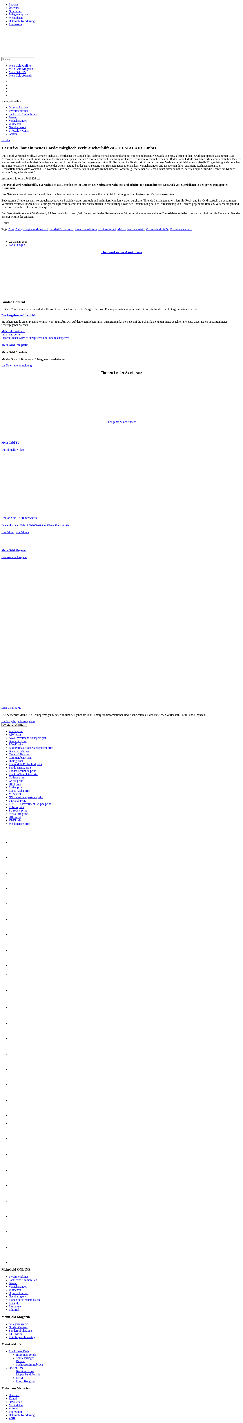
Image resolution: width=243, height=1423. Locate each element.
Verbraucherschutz (181, 229)
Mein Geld (21, 68)
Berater (13, 117)
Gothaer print (17, 777)
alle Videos (22, 532)
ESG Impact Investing (22, 1337)
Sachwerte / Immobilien (23, 114)
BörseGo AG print (19, 751)
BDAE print (16, 744)
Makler (121, 229)
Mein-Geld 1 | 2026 (11, 707)
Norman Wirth (135, 229)
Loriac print (16, 787)
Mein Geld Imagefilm (14, 344)
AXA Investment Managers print (28, 737)
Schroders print (18, 810)
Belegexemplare (18, 14)
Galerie (13, 133)
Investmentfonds (18, 110)
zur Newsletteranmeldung (16, 365)
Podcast (13, 4)
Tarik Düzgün (17, 244)
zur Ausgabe (8, 721)
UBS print (15, 817)
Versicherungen (18, 120)
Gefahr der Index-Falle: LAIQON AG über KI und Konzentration (35, 525)
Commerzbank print (20, 757)
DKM (19, 1377)
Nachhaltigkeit (17, 127)
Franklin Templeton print (23, 774)
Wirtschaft (15, 124)
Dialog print (16, 761)
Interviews (15, 1306)
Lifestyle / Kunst (19, 130)
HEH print (15, 784)
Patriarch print (17, 800)
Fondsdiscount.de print (22, 770)
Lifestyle (14, 1303)
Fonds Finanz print (20, 767)
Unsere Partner (14, 724)
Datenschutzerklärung (22, 21)
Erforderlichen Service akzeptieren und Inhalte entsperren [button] (35, 337)
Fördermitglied (107, 229)
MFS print (15, 794)
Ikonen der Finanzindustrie (24, 1299)
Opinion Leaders (18, 107)
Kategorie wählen (11, 101)
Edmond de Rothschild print (25, 764)
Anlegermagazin (18, 1324)
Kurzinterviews (28, 517)
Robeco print (16, 807)
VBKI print (15, 820)
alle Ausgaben (26, 721)
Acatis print (16, 731)
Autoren (13, 1408)
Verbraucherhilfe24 (157, 229)
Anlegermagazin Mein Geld (31, 229)
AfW (11, 229)
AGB (12, 1418)
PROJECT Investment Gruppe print (30, 803)
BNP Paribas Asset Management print (31, 747)
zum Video (7, 532)
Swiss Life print (18, 813)
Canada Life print (19, 754)
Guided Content (18, 1327)
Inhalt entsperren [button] (11, 334)
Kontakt (13, 1398)
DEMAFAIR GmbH (61, 229)
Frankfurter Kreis (19, 1351)
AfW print (15, 734)
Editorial (14, 1309)
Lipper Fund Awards (28, 1374)
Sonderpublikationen (21, 1330)
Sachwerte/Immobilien (29, 1364)
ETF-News (15, 1333)
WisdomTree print (19, 823)
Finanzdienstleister (86, 229)
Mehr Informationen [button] (13, 331)
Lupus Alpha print (19, 790)
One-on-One (8, 517)
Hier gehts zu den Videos (121, 421)
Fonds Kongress (25, 1381)
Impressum (15, 24)
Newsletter (15, 11)
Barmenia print (17, 741)
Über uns (14, 7)
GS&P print (16, 780)
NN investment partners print (26, 797)
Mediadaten (16, 17)
